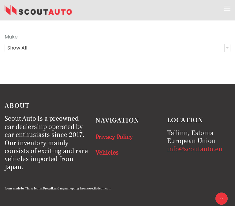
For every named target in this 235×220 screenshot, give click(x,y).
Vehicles (106, 153)
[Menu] (227, 8)
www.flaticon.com (99, 188)
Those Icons (33, 188)
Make (11, 36)
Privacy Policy (114, 137)
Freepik (48, 188)
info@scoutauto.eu (194, 149)
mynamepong (69, 188)
